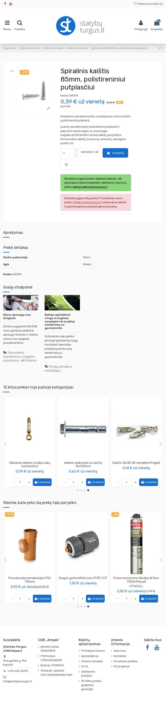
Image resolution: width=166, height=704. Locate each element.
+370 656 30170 (17, 671)
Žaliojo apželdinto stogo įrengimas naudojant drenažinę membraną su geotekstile (60, 321)
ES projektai (121, 666)
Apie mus (120, 650)
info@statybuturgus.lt (17, 681)
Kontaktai (120, 656)
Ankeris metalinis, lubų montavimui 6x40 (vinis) (30, 464)
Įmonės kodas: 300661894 (50, 649)
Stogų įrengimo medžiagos (58, 368)
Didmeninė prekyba (88, 673)
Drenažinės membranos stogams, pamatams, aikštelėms (20, 356)
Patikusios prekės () (148, 3)
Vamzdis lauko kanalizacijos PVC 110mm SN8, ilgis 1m (136, 580)
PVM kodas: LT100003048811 (51, 658)
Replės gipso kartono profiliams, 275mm (83, 580)
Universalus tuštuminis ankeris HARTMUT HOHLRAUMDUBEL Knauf (136, 464)
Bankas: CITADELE (52, 665)
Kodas (64, 95)
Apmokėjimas (90, 656)
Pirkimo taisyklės (92, 661)
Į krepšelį (115, 152)
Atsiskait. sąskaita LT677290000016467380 (56, 672)
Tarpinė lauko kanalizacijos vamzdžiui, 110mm (30, 580)
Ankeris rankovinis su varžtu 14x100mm (83, 464)
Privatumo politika (125, 661)
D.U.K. (84, 666)
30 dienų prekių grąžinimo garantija (91, 685)
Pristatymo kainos (93, 650)
